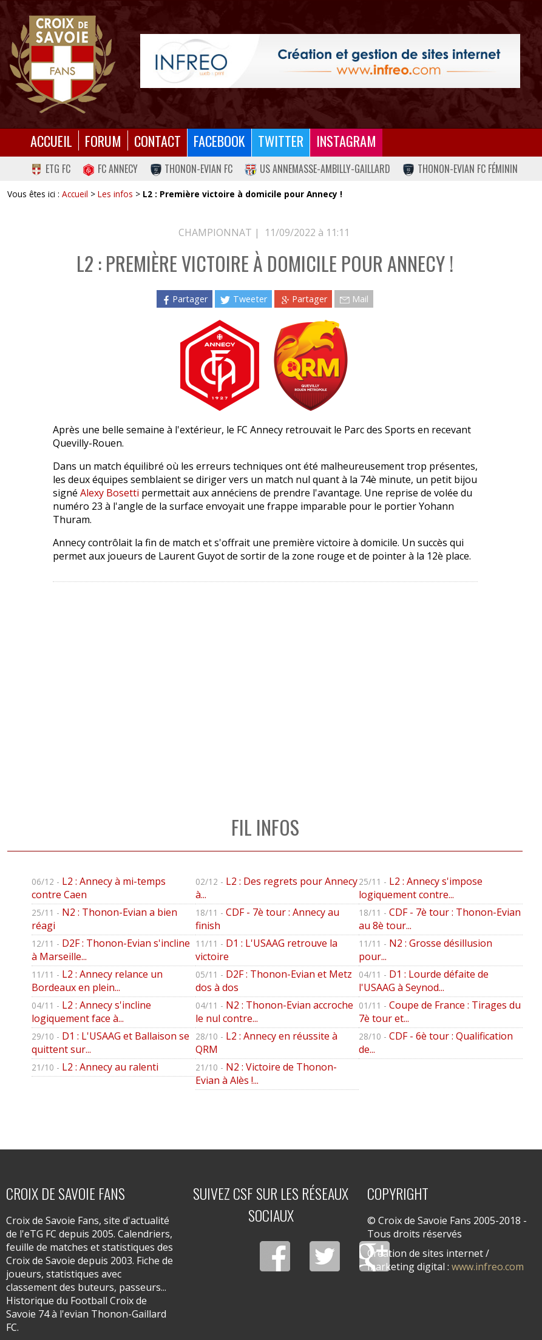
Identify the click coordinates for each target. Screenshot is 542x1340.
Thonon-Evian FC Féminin (460, 168)
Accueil (51, 140)
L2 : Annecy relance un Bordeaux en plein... (97, 980)
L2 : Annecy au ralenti (110, 1067)
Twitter (280, 140)
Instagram (346, 140)
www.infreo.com (488, 1266)
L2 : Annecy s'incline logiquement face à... (91, 1011)
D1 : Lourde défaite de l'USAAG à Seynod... (424, 980)
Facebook (219, 140)
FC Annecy (110, 168)
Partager (184, 299)
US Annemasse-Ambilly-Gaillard (317, 168)
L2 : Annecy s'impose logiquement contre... (421, 888)
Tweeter (243, 299)
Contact (157, 140)
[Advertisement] (265, 686)
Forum (103, 140)
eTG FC (50, 168)
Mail (353, 299)
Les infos (115, 194)
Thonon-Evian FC (191, 168)
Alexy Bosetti (109, 492)
